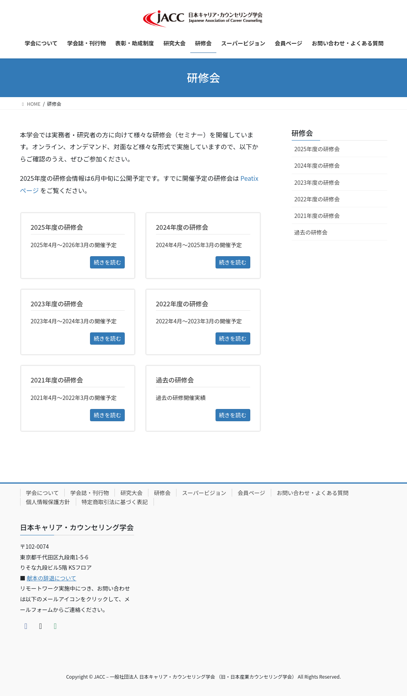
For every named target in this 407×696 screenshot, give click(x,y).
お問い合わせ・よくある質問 (313, 493)
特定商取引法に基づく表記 (115, 502)
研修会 (302, 133)
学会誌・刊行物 (89, 493)
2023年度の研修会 (317, 182)
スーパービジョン (204, 493)
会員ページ (251, 493)
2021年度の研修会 (317, 215)
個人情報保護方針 (48, 502)
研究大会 (131, 493)
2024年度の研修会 (317, 165)
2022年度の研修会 (317, 199)
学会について (42, 493)
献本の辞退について (52, 578)
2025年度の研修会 (317, 149)
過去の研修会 (311, 232)
